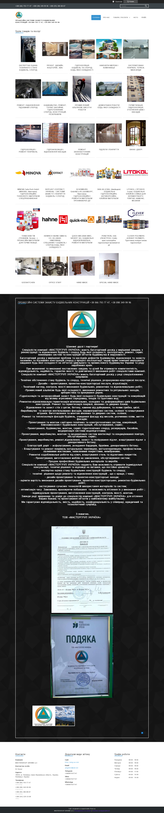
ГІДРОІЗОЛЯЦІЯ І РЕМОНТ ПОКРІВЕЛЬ (28, 150)
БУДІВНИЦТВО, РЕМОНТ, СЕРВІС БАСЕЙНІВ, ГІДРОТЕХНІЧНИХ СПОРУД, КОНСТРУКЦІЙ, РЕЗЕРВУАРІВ (55, 110)
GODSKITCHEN (28, 282)
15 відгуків (118, 2)
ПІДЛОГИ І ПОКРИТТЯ (109, 149)
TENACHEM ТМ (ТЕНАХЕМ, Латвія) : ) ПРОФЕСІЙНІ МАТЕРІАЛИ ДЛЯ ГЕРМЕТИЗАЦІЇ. (28, 239)
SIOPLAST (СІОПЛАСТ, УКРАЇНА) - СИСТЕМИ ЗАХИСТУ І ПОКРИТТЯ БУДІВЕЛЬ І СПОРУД (55, 193)
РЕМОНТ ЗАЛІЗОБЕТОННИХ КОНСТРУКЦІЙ (82, 151)
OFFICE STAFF (55, 282)
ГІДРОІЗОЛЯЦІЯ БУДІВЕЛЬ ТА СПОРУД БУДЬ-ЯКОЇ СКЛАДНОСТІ (82, 67)
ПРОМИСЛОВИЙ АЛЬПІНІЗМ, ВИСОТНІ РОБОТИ (81, 107)
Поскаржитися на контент (82, 811)
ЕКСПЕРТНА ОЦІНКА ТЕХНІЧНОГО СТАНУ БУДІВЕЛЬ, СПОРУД (28, 67)
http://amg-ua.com (72, 762)
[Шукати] (145, 6)
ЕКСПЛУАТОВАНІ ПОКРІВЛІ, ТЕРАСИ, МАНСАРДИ (136, 67)
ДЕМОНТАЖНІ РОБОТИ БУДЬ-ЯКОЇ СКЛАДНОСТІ (109, 106)
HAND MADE (82, 282)
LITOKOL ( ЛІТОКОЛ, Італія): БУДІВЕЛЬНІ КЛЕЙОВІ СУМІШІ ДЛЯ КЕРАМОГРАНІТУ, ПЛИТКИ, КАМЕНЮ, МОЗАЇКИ (136, 195)
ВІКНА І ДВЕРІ (136, 149)
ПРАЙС (143, 17)
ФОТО (135, 17)
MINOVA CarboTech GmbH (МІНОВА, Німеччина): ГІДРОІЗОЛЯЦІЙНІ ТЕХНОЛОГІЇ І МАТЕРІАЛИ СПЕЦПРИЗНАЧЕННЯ (28, 194)
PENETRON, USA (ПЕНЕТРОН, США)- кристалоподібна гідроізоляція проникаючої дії (109, 240)
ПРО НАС (106, 17)
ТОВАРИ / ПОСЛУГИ (120, 17)
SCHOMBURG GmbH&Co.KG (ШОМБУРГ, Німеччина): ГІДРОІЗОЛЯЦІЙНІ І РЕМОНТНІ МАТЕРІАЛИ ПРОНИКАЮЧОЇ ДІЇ (82, 195)
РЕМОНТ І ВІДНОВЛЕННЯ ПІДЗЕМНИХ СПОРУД (28, 106)
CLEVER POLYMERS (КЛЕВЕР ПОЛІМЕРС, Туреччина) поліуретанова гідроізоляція (136, 239)
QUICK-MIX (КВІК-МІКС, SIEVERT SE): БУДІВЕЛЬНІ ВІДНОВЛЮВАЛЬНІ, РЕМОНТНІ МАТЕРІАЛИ (82, 239)
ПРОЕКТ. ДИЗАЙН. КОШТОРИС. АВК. (55, 66)
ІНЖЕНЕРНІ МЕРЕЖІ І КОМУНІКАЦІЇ (109, 66)
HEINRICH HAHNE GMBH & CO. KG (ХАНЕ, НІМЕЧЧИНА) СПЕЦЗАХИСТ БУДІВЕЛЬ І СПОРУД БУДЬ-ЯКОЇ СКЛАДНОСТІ (55, 242)
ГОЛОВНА (96, 17)
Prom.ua (92, 809)
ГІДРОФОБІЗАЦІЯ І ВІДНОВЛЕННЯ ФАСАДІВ (55, 150)
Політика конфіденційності (101, 811)
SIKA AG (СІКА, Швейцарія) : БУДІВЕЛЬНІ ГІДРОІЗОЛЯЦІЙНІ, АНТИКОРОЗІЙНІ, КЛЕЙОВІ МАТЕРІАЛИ (108, 194)
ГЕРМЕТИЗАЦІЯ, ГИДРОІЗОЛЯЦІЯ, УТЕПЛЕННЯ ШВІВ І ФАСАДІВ (136, 108)
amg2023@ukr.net (71, 768)
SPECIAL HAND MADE (108, 282)
